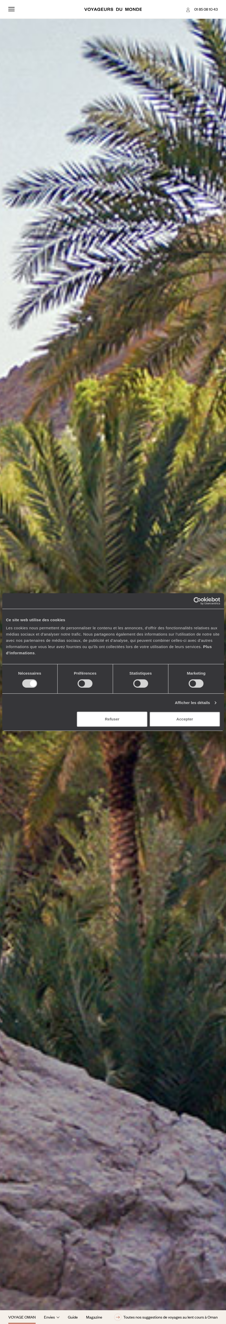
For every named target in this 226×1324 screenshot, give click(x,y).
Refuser (112, 719)
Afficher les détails (192, 702)
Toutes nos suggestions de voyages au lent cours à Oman (166, 1317)
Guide (73, 1317)
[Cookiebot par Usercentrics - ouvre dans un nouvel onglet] (197, 601)
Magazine (94, 1317)
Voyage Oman (22, 1317)
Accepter (184, 719)
